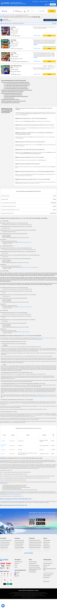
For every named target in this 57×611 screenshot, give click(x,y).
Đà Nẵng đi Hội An (46, 547)
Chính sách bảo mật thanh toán (34, 567)
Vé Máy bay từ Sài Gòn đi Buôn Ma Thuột (35, 552)
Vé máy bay (31, 538)
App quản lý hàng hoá (47, 575)
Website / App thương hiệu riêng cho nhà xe (49, 569)
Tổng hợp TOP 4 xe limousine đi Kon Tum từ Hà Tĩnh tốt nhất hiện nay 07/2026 (15, 82)
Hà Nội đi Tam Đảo (46, 545)
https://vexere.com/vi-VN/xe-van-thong (24, 242)
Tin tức (16, 565)
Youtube (17, 575)
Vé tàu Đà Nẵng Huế (18, 549)
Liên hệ (16, 567)
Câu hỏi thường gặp (32, 571)
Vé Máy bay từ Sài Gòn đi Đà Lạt (34, 547)
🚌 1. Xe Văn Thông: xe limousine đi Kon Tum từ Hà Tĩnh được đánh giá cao (17, 83)
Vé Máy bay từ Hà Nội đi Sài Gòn (34, 540)
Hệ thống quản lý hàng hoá (48, 572)
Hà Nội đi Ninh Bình (46, 540)
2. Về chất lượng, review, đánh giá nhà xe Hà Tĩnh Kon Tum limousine (16, 96)
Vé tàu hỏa (17, 538)
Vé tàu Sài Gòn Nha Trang (19, 540)
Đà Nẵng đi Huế (46, 549)
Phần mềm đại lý (46, 577)
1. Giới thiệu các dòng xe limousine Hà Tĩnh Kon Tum (13, 94)
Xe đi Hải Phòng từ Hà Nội (4, 549)
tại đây (22, 496)
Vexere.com (2, 339)
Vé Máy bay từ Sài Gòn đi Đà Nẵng (35, 545)
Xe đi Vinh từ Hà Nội (3, 551)
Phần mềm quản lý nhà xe (47, 563)
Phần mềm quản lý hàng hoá (48, 573)
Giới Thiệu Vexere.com (19, 561)
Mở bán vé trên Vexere (44, 1)
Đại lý (44, 579)
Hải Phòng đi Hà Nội (46, 551)
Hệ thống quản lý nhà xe (48, 561)
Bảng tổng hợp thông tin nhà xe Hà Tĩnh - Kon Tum (10, 99)
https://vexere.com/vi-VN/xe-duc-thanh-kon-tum (30, 267)
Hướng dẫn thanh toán (33, 561)
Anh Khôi (2, 453)
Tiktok (17, 574)
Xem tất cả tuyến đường (28, 552)
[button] (35, 109)
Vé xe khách (2, 15)
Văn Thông (3, 440)
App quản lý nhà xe (46, 565)
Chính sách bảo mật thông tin (34, 565)
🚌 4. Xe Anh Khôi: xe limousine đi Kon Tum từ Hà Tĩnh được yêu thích (16, 88)
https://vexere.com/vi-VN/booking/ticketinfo (13, 494)
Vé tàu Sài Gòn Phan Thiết (19, 542)
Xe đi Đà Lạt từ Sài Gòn (4, 545)
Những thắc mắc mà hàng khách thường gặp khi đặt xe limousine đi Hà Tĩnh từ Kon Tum (16, 90)
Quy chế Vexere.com (32, 563)
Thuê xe (45, 538)
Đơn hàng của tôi (36, 1)
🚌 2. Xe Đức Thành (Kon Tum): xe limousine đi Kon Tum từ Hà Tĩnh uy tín (17, 85)
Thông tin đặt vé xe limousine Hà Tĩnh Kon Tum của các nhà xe (12, 91)
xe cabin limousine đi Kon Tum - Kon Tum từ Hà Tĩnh (44, 394)
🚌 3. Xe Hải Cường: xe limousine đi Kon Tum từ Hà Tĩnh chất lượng (15, 86)
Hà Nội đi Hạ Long (46, 542)
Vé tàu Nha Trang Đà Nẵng (19, 547)
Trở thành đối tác (52, 1)
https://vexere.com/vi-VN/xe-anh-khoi (23, 331)
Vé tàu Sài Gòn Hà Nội (18, 545)
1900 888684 (9, 243)
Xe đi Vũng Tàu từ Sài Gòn (5, 542)
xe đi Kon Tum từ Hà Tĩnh (10, 15)
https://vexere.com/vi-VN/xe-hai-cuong (24, 306)
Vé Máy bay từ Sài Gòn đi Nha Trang (35, 542)
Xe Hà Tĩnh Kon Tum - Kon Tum (33, 183)
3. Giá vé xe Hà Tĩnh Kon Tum (9, 97)
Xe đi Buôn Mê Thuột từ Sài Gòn (6, 540)
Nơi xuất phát (6, 10)
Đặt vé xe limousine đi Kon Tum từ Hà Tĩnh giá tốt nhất (13, 80)
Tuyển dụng (17, 563)
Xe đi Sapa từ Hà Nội (4, 547)
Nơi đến (18, 10)
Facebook (18, 572)
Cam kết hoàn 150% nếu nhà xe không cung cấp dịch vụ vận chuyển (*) (17, 3)
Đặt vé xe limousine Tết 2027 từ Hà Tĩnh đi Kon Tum (10, 102)
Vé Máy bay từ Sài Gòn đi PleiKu (34, 549)
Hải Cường (3, 449)
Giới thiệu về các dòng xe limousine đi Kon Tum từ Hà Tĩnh (11, 93)
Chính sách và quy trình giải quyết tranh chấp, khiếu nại (35, 570)
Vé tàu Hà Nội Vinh (18, 551)
